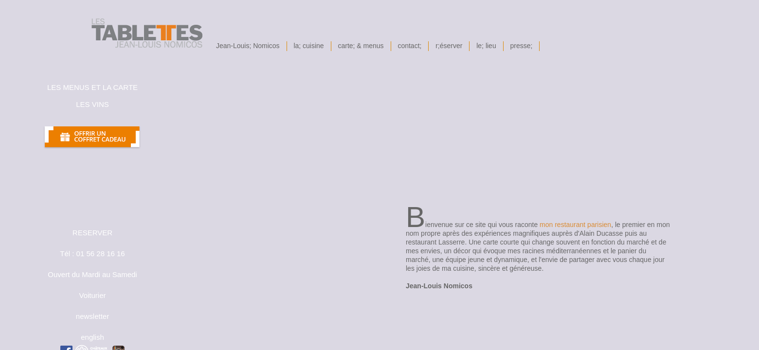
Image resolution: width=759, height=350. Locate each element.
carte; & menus (361, 46)
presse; (521, 46)
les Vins (92, 104)
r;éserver (449, 46)
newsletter (92, 316)
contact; (410, 46)
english (92, 337)
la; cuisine (309, 46)
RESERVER (92, 232)
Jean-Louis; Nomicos (248, 46)
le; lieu (486, 46)
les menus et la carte (92, 87)
